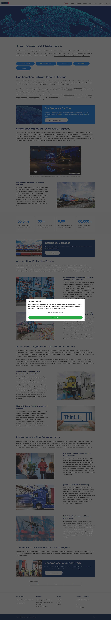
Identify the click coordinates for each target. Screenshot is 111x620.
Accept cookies (55, 317)
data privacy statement (59, 308)
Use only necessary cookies (55, 312)
